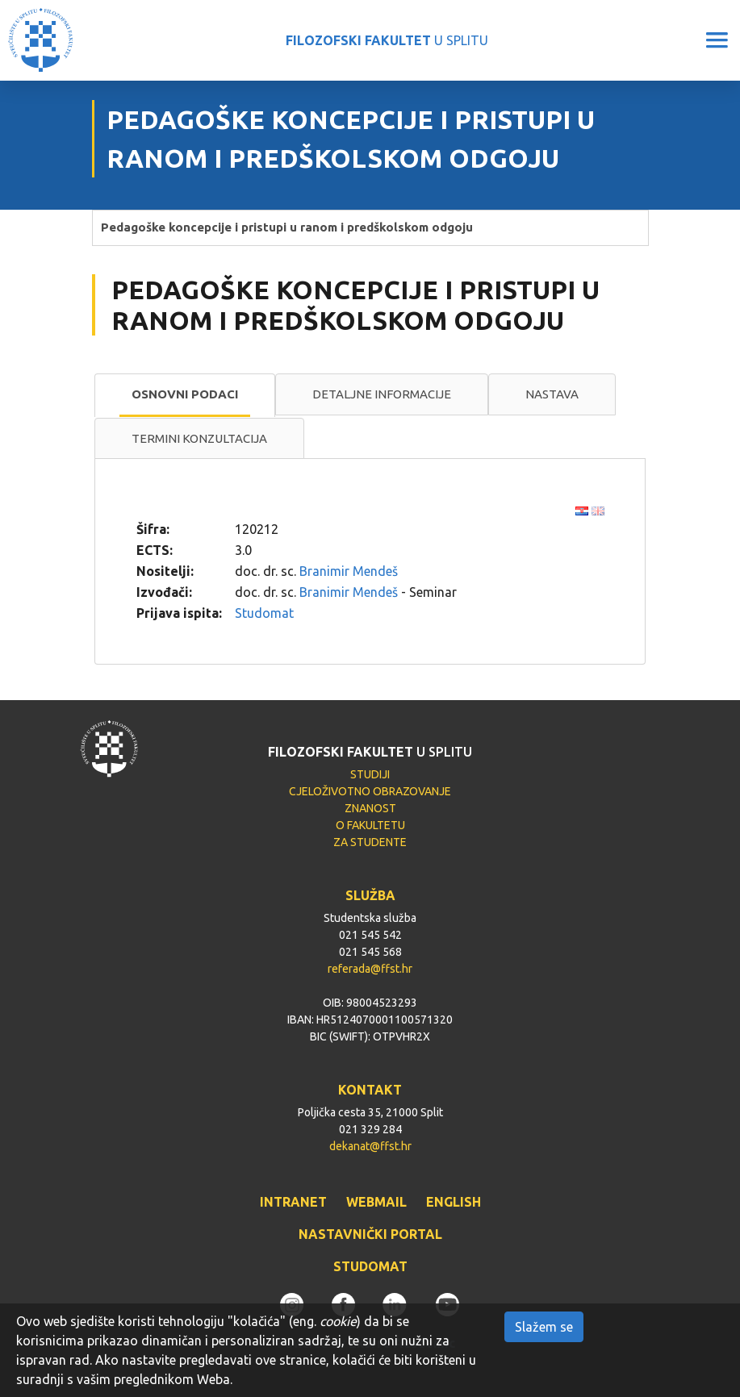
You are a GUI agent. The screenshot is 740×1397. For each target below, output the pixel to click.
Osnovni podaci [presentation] (185, 394)
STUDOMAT (370, 1266)
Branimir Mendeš (348, 571)
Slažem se (544, 1327)
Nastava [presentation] (552, 394)
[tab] (184, 395)
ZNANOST (370, 808)
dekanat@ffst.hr (370, 1146)
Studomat (264, 613)
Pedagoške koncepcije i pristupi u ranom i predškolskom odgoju (287, 227)
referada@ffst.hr (370, 968)
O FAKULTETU (370, 825)
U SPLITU (387, 40)
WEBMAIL (376, 1202)
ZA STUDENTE (370, 842)
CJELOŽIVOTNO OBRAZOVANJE (370, 791)
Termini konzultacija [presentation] (199, 438)
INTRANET (293, 1202)
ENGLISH (453, 1202)
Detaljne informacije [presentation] (381, 394)
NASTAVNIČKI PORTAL (370, 1234)
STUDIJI (370, 774)
